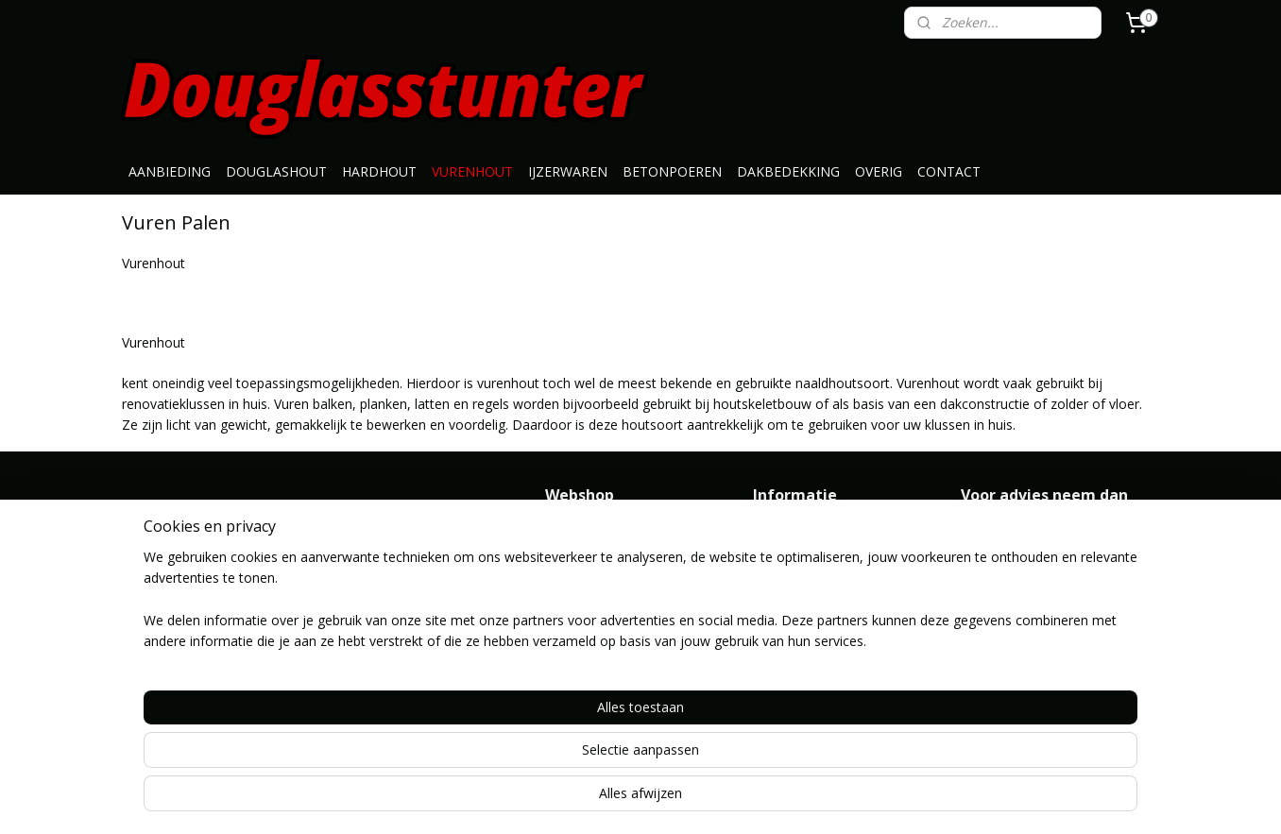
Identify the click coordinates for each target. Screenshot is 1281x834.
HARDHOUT (379, 171)
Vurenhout (576, 594)
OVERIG (878, 171)
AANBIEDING (169, 171)
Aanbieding (578, 530)
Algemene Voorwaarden (826, 530)
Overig (565, 699)
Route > (779, 679)
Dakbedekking (588, 658)
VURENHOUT (472, 171)
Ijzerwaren (577, 615)
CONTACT (949, 171)
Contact (777, 573)
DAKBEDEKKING (788, 171)
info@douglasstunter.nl (1031, 552)
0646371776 (998, 573)
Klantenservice (797, 552)
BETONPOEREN (672, 171)
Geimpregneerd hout (608, 679)
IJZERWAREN (567, 171)
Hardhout (574, 573)
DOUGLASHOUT (276, 171)
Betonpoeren (585, 636)
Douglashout (584, 552)
